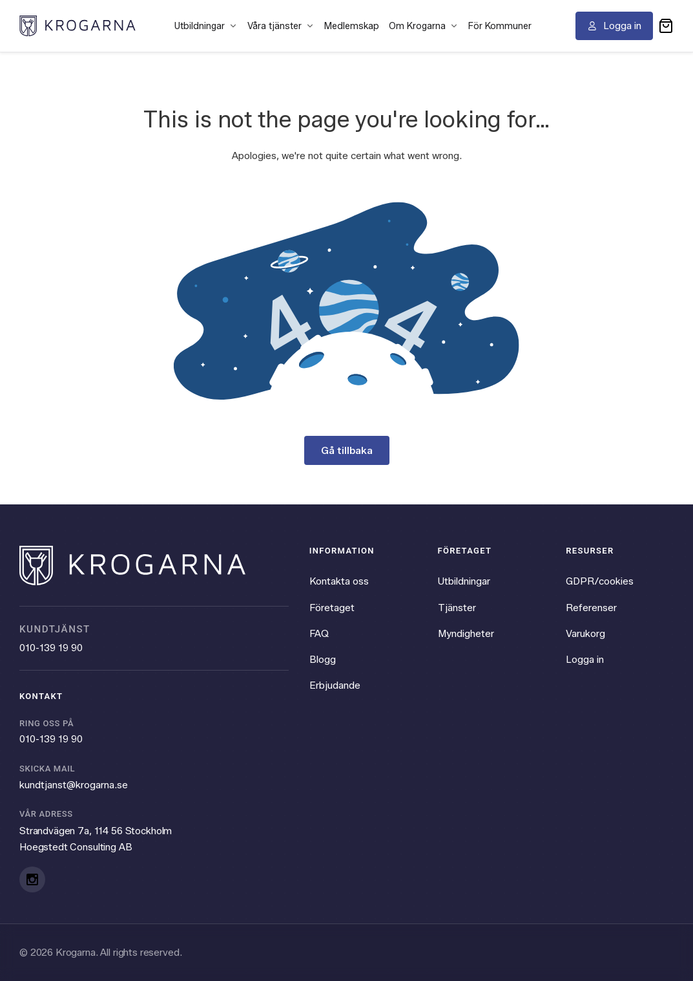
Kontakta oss (339, 581)
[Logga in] (614, 26)
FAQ (319, 633)
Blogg (322, 659)
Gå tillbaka (347, 450)
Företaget (332, 607)
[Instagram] (32, 879)
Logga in (585, 659)
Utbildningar (464, 581)
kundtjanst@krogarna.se (73, 785)
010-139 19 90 (51, 647)
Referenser (591, 607)
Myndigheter (466, 633)
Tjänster (457, 607)
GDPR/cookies (600, 581)
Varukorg (585, 633)
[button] (666, 26)
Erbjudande (334, 685)
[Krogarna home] (77, 26)
